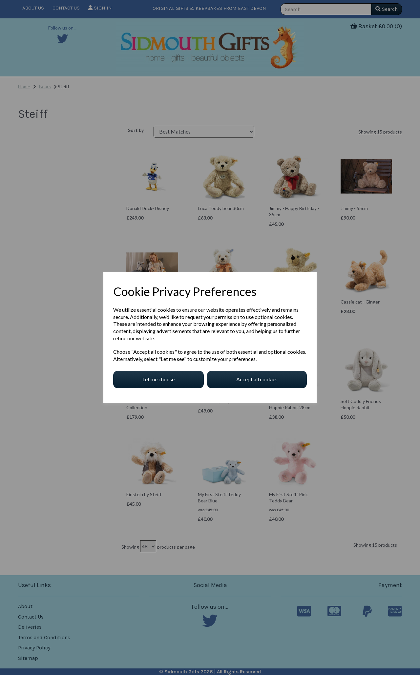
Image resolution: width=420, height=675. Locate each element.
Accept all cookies (257, 379)
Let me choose (158, 379)
